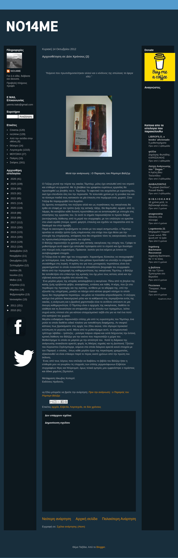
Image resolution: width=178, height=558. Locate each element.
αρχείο (55, 406)
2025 (14, 183)
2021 (14, 203)
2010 (14, 310)
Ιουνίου (14, 275)
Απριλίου (15, 284)
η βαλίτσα (154, 267)
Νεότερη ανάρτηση (56, 519)
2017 (14, 222)
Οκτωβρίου (16, 260)
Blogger (100, 547)
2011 (14, 305)
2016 (14, 227)
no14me (14, 134)
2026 (14, 178)
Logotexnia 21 (157, 228)
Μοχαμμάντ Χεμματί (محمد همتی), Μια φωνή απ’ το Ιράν (159, 234)
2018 (14, 217)
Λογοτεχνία (76, 406)
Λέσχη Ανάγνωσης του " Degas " (160, 168)
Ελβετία (64, 406)
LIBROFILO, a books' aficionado (159, 138)
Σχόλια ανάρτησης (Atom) (71, 526)
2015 (14, 232)
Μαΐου (13, 279)
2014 (14, 236)
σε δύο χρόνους (92, 406)
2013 (14, 241)
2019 (14, 212)
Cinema (14, 130)
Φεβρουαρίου (17, 294)
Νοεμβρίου (16, 255)
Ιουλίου (14, 270)
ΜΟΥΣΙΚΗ (15, 154)
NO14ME (32, 26)
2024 (14, 188)
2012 (14, 246)
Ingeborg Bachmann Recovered (155, 249)
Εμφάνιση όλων (164, 299)
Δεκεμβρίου (16, 250)
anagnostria (156, 213)
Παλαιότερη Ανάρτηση (119, 519)
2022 (14, 198)
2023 (14, 193)
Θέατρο (14, 145)
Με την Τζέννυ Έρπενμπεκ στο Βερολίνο (157, 273)
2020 (14, 207)
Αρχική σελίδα (86, 519)
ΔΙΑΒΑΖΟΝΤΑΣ (157, 184)
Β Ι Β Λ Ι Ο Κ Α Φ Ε (159, 199)
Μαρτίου (15, 289)
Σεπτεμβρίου (17, 265)
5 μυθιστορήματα (157, 143)
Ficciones (154, 285)
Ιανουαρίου (16, 299)
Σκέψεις (14, 162)
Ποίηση (14, 158)
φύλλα (152, 151)
